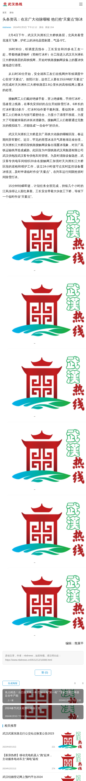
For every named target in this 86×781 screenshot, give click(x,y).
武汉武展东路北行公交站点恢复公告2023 (28, 733)
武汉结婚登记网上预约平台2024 (22, 777)
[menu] (80, 4)
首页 (4, 12)
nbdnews (6, 27)
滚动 (41, 27)
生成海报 (11, 683)
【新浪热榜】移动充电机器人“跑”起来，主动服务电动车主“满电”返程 (27, 757)
